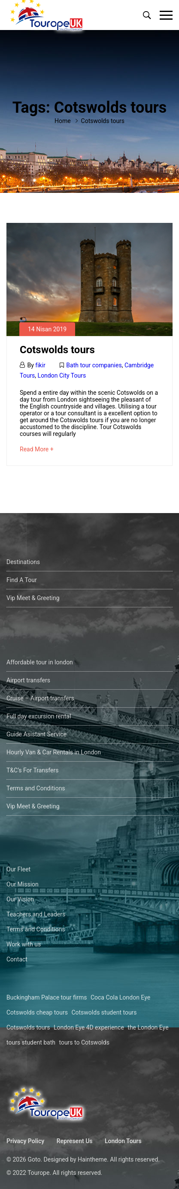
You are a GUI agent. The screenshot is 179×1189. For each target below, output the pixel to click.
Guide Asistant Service (36, 734)
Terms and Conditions (35, 788)
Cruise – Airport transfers (40, 698)
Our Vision (20, 899)
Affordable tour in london (39, 662)
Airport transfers (28, 680)
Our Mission (22, 884)
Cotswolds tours (57, 350)
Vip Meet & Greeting (33, 597)
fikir (40, 365)
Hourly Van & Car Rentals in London (53, 752)
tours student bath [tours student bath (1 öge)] (30, 1042)
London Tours (123, 1141)
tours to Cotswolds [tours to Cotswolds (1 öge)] (84, 1042)
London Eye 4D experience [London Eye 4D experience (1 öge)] (89, 1027)
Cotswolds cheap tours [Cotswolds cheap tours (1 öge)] (37, 1012)
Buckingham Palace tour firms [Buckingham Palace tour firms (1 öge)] (46, 997)
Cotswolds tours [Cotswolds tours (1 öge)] (28, 1027)
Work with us (23, 944)
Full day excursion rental (38, 716)
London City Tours (62, 375)
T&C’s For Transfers (32, 770)
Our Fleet (18, 869)
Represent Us (75, 1141)
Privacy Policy (25, 1141)
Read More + (37, 449)
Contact (16, 959)
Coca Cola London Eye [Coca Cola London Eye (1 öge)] (120, 997)
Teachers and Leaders (35, 914)
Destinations (23, 561)
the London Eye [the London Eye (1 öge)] (147, 1027)
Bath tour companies (93, 365)
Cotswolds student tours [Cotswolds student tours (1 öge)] (104, 1012)
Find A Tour (21, 579)
